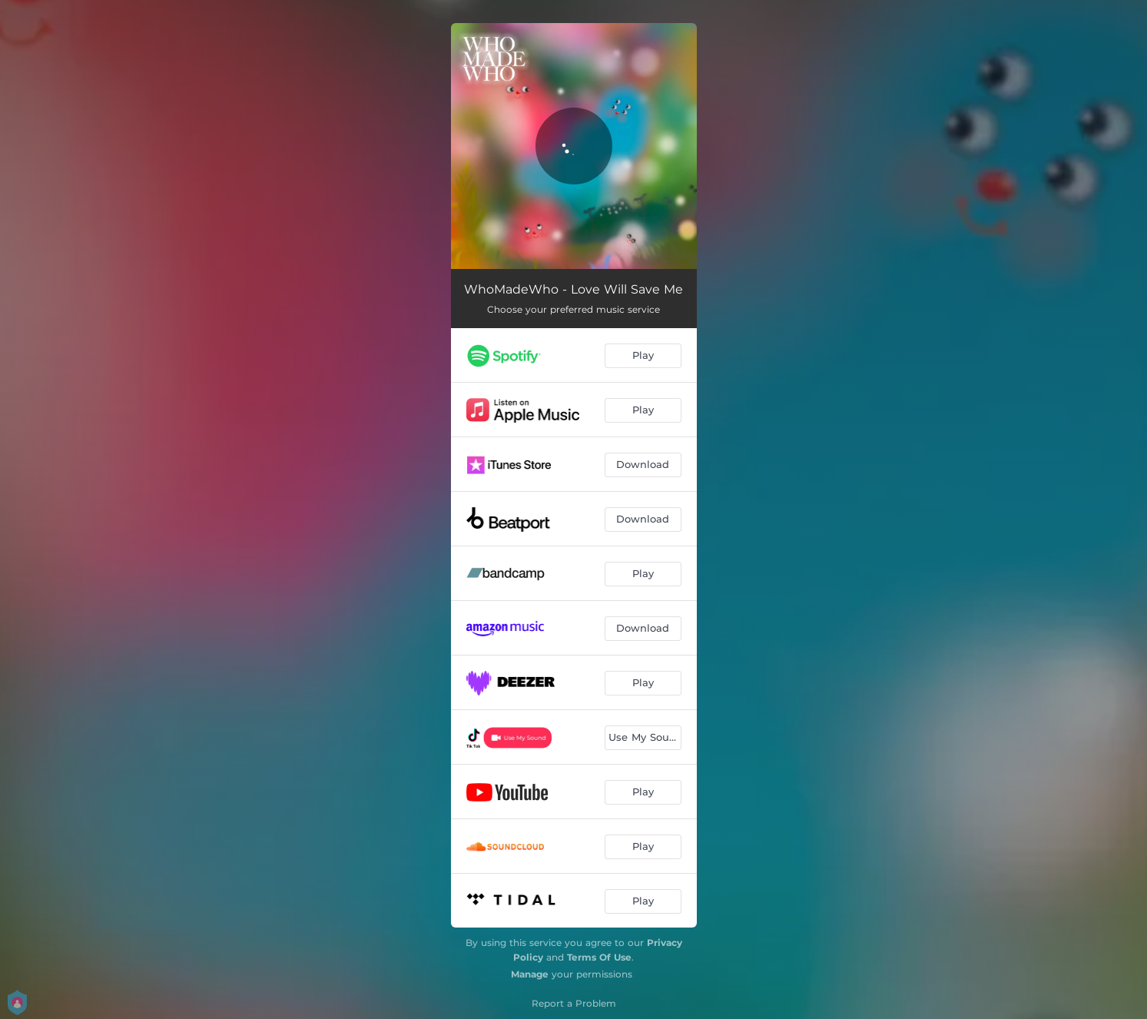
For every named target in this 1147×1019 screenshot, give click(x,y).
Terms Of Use (599, 957)
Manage (530, 974)
